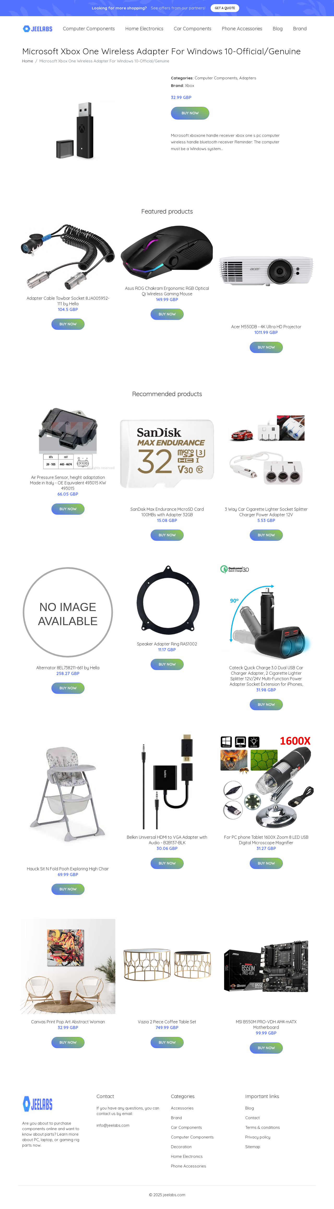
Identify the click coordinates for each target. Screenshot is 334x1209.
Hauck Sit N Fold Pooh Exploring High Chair (68, 874)
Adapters (247, 83)
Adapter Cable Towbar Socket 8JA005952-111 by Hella (68, 306)
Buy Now (190, 118)
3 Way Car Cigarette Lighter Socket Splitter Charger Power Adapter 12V (266, 517)
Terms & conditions (262, 1132)
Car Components (192, 31)
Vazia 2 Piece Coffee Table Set (167, 1027)
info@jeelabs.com (113, 1130)
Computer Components (89, 31)
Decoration (181, 1151)
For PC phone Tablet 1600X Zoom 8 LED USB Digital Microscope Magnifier (266, 845)
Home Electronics (144, 31)
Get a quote (225, 8)
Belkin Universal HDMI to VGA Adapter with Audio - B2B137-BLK (167, 845)
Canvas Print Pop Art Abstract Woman (68, 1027)
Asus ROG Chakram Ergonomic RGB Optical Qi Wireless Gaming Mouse (167, 296)
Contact (252, 1122)
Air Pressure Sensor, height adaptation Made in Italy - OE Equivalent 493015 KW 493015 (68, 488)
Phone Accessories (242, 31)
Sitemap (252, 1151)
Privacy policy (257, 1142)
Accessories (182, 1113)
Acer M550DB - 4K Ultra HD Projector (266, 331)
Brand (300, 31)
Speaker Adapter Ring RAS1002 (167, 649)
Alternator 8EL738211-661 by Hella (67, 673)
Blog (278, 31)
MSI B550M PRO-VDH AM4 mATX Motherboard (266, 1029)
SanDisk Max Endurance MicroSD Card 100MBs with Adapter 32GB (167, 517)
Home (27, 66)
